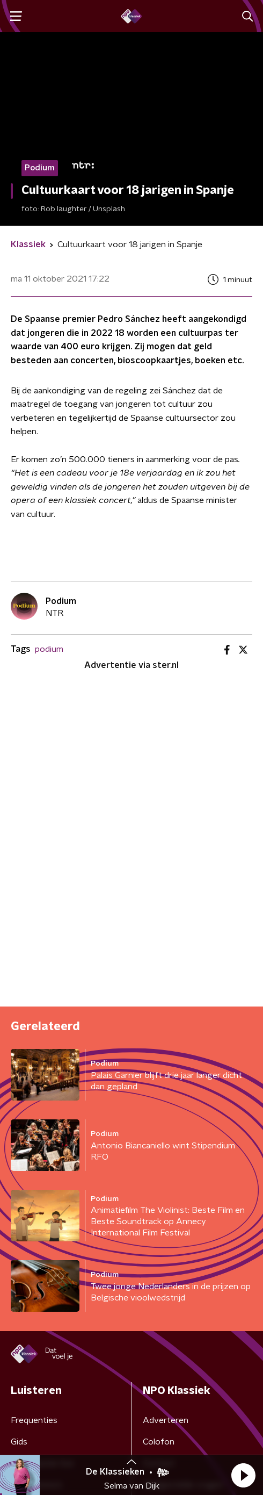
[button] (243, 1475)
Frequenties (34, 1420)
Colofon (158, 1442)
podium (49, 649)
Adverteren (165, 1420)
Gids (19, 1442)
